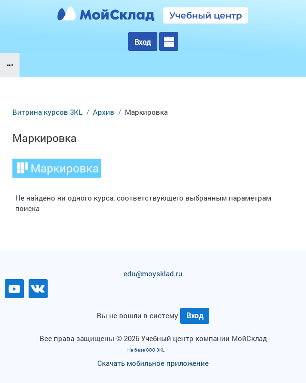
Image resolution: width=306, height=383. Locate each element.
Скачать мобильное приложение (153, 363)
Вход (142, 42)
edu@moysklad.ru (153, 273)
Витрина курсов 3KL (47, 112)
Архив (103, 112)
